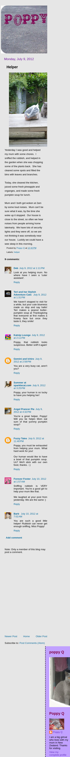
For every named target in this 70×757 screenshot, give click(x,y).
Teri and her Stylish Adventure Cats (25, 293)
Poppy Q (58, 732)
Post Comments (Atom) (32, 643)
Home (26, 636)
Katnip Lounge (22, 335)
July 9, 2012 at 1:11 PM (32, 268)
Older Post (41, 636)
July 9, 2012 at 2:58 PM (28, 360)
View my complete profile (57, 753)
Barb (17, 513)
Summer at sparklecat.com (22, 384)
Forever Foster (22, 478)
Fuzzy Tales (20, 438)
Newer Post (11, 636)
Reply (17, 282)
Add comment (14, 537)
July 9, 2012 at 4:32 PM (28, 410)
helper (17, 252)
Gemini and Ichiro (24, 358)
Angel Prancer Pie (24, 409)
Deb (16, 268)
